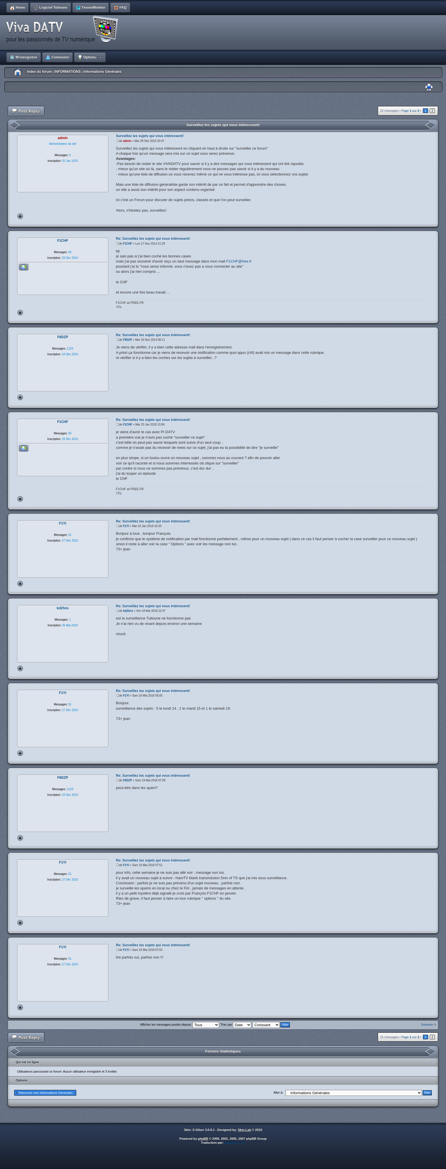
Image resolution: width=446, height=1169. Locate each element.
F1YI (126, 526)
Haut (20, 216)
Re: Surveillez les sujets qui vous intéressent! (153, 239)
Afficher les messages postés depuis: (179, 1024)
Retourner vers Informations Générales (45, 1092)
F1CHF (127, 243)
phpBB (203, 1138)
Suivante (427, 1024)
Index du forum (39, 72)
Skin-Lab (244, 1129)
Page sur (410, 110)
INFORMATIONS (67, 72)
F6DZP (127, 339)
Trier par (235, 1024)
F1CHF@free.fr (238, 261)
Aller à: (278, 1092)
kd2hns (128, 610)
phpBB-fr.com (234, 1142)
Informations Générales (102, 72)
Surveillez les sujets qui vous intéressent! (223, 125)
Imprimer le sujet (429, 87)
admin (127, 140)
